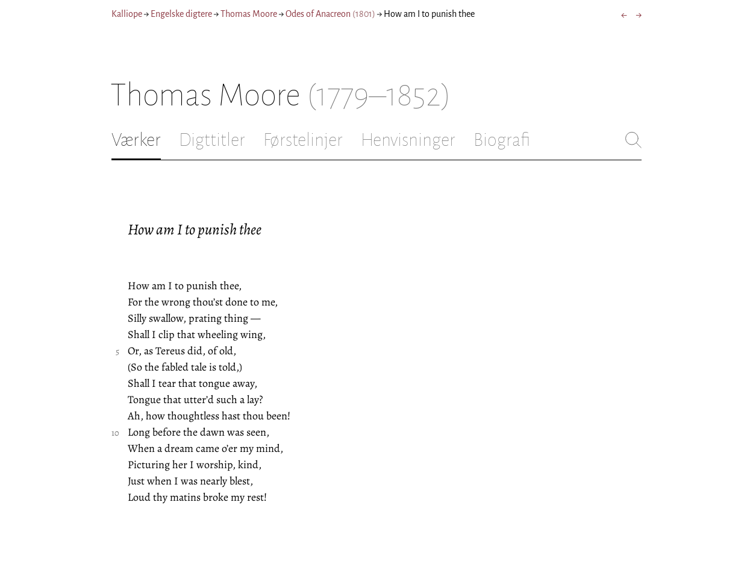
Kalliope (126, 14)
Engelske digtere (181, 14)
